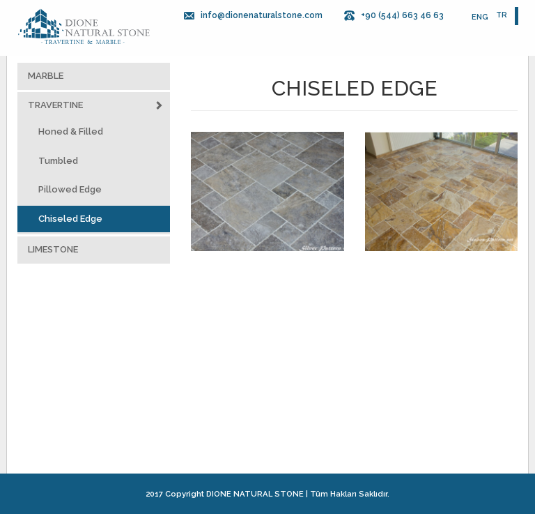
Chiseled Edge (70, 218)
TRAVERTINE (95, 105)
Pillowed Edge (70, 189)
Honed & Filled (70, 131)
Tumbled (58, 161)
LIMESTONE (53, 249)
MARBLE (45, 75)
